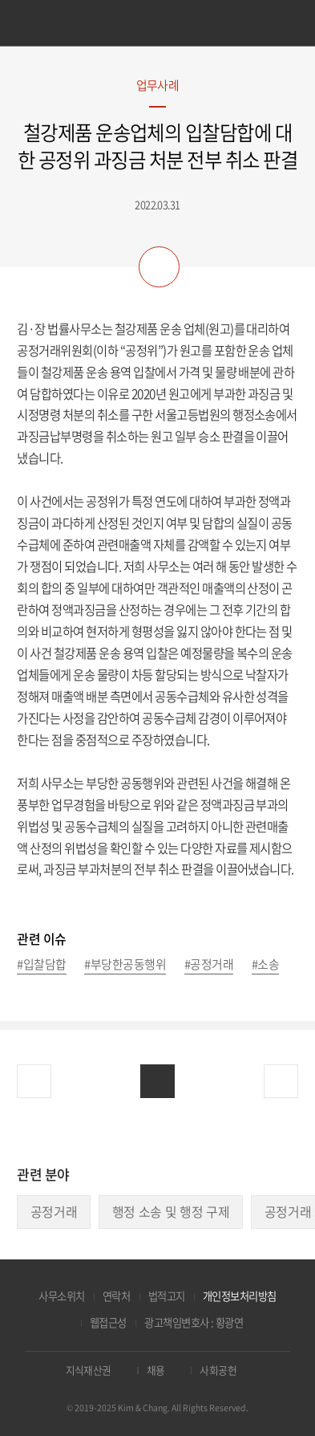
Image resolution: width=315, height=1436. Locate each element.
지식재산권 (88, 1370)
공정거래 (54, 1211)
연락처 (116, 1296)
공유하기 (159, 266)
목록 (157, 1081)
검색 (282, 24)
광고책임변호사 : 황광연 (193, 1322)
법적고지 (166, 1296)
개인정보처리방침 (240, 1296)
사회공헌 (218, 1370)
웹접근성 (108, 1322)
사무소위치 (61, 1296)
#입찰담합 (41, 965)
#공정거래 (208, 965)
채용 (156, 1370)
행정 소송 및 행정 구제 (171, 1211)
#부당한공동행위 (125, 965)
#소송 (265, 965)
